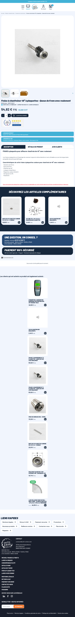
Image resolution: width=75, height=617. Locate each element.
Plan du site (60, 526)
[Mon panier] (50, 7)
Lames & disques (7, 560)
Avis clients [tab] (57, 147)
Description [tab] (8, 147)
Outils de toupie (7, 568)
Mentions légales (7, 522)
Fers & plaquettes (8, 570)
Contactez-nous (44, 526)
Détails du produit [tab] (35, 147)
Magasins (5, 530)
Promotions (57, 522)
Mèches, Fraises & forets (10, 557)
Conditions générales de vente (33, 613)
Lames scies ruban (8, 573)
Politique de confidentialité (49, 613)
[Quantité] (6, 115)
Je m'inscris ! (19, 606)
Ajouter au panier (20, 115)
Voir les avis (16, 125)
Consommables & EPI (8, 563)
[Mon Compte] (43, 7)
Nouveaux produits (8, 526)
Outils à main (6, 565)
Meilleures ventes (26, 526)
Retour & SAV (24, 522)
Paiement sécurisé (41, 522)
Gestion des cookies (63, 613)
